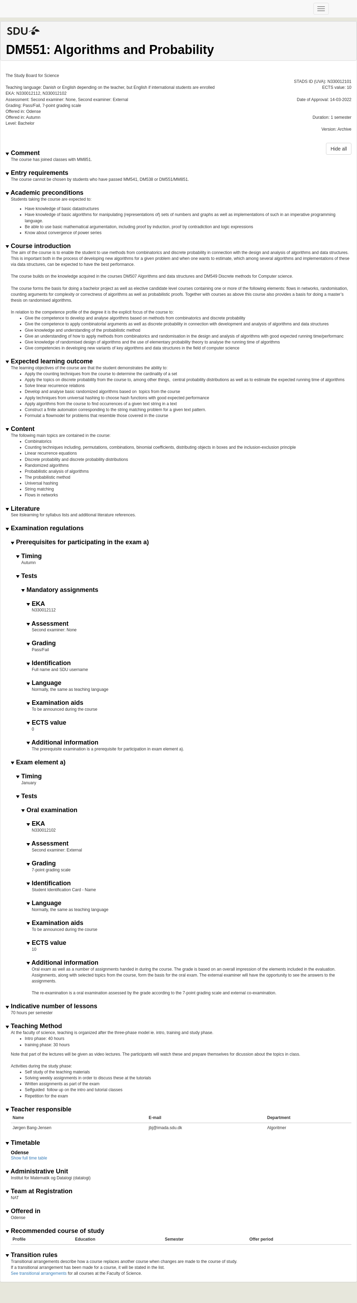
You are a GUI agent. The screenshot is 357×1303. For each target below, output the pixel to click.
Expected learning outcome (49, 361)
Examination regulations (45, 528)
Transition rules (32, 1255)
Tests (26, 576)
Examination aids (54, 703)
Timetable (23, 1143)
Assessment (47, 623)
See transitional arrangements (39, 1273)
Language (43, 683)
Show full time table (29, 1158)
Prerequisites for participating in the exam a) (80, 542)
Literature (23, 509)
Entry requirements (37, 173)
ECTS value (46, 722)
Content (20, 429)
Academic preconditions (44, 193)
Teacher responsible (38, 1109)
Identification (48, 663)
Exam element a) (38, 762)
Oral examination (49, 810)
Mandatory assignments (59, 590)
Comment (23, 153)
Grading (41, 643)
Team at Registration (39, 1191)
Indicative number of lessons (51, 1006)
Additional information (62, 742)
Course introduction (38, 246)
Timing (29, 556)
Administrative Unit (37, 1171)
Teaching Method (34, 1026)
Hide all (339, 149)
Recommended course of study (55, 1231)
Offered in (23, 1211)
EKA (35, 604)
